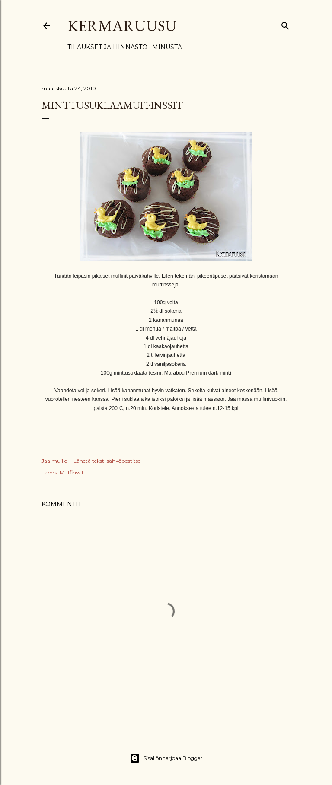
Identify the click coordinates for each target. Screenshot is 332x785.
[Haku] (285, 24)
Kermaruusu (122, 26)
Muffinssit (72, 472)
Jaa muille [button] (54, 461)
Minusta (167, 47)
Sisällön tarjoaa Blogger (166, 758)
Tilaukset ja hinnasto (107, 47)
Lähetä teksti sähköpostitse (106, 461)
